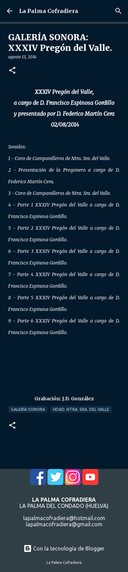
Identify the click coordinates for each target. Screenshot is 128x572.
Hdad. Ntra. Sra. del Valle (81, 409)
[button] (12, 70)
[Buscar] (118, 11)
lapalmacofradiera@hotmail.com (64, 518)
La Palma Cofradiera (48, 11)
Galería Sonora (28, 409)
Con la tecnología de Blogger (64, 548)
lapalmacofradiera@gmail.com (64, 524)
